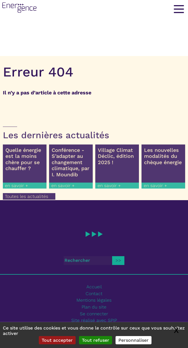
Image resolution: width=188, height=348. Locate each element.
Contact (94, 293)
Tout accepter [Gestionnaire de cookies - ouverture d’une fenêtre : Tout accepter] (57, 340)
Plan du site (94, 307)
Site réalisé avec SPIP (94, 320)
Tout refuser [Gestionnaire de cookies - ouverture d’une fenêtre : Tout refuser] (95, 340)
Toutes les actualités (26, 198)
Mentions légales (94, 300)
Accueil (94, 286)
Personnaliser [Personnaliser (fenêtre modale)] (133, 340)
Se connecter (94, 313)
